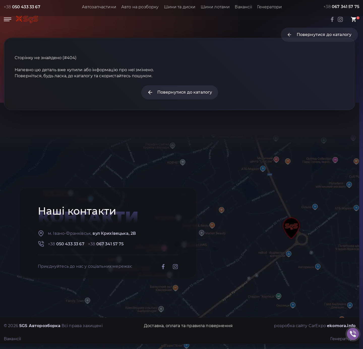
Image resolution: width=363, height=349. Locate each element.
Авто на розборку (140, 7)
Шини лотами (215, 7)
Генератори (269, 7)
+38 (22, 7)
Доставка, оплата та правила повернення (188, 325)
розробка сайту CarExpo (314, 325)
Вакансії (243, 7)
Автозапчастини (99, 7)
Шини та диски (180, 7)
